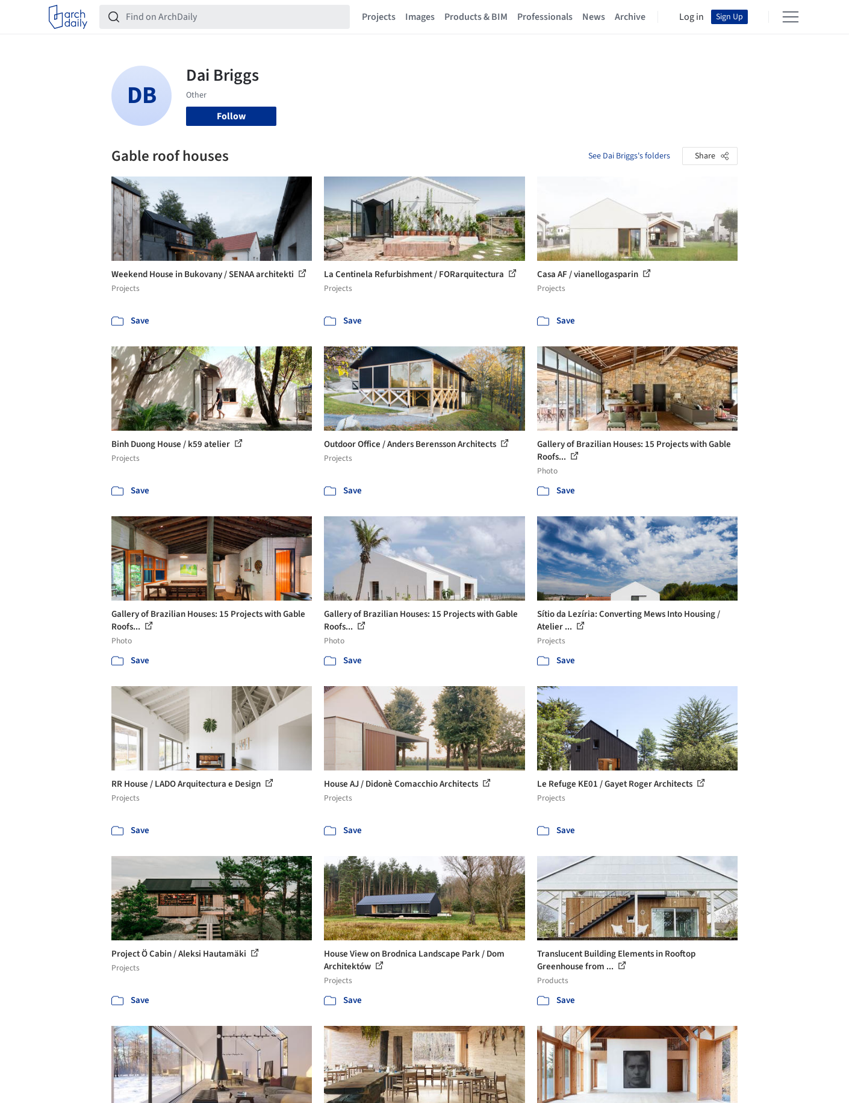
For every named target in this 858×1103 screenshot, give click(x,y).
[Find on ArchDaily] (234, 17)
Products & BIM (476, 16)
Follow (231, 116)
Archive (630, 16)
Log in (691, 16)
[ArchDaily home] (68, 17)
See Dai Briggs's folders (629, 156)
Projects (379, 16)
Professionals (545, 16)
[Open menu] (790, 17)
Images (420, 16)
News (593, 16)
